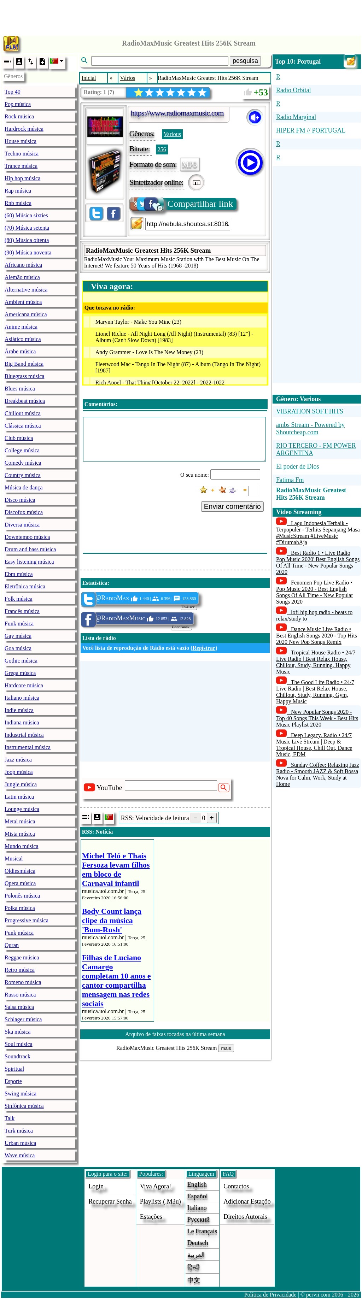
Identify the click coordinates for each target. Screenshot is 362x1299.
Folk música (19, 599)
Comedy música (23, 463)
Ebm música (19, 574)
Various (172, 134)
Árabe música (20, 351)
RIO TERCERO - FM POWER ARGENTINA (316, 449)
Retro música (20, 970)
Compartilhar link (181, 204)
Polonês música (22, 896)
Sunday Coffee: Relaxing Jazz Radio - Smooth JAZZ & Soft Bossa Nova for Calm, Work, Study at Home (317, 774)
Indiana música (22, 722)
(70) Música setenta (27, 228)
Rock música (19, 116)
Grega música (20, 673)
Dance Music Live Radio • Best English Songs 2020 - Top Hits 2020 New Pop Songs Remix (316, 635)
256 (162, 149)
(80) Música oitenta (27, 240)
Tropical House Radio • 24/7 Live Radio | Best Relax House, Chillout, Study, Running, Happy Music (316, 662)
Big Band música (24, 364)
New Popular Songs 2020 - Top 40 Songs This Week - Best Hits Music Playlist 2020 (317, 718)
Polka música (20, 908)
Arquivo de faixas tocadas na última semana (175, 1034)
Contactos (236, 1186)
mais (226, 1048)
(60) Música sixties (26, 215)
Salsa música (19, 1007)
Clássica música (23, 426)
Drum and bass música (30, 549)
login (96, 1186)
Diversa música (22, 525)
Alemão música (22, 277)
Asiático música (23, 339)
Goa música (18, 648)
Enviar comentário (232, 506)
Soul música (19, 1044)
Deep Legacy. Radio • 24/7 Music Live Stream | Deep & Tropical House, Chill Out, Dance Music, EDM (314, 744)
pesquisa (245, 60)
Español (197, 1196)
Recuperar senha (110, 1201)
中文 (193, 1279)
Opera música (20, 883)
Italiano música (22, 698)
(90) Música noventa (28, 252)
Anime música (21, 327)
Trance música (21, 166)
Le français (202, 1231)
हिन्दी (193, 1267)
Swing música (20, 1094)
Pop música (18, 104)
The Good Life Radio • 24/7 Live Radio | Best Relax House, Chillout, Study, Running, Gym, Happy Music (315, 691)
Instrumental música (28, 747)
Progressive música (26, 920)
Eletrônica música (25, 586)
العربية (196, 1254)
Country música (23, 475)
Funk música (19, 624)
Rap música (18, 191)
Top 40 (13, 92)
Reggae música (22, 957)
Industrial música (24, 735)
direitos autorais (245, 1216)
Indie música (19, 710)
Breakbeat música (25, 401)
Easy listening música (29, 562)
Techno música (22, 154)
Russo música (20, 995)
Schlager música (23, 1019)
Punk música (19, 933)
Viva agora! (155, 1186)
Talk (9, 1118)
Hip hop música (22, 178)
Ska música (17, 1032)
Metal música (20, 821)
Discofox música (24, 512)
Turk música (19, 1131)
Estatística (94, 583)
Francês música (22, 611)
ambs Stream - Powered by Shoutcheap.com (310, 428)
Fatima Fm (290, 479)
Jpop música (19, 772)
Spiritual (14, 1069)
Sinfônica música (24, 1106)
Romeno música (23, 982)
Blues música (20, 389)
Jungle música (21, 784)
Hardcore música (24, 685)
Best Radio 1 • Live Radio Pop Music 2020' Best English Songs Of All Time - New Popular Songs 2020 (318, 562)
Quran (12, 945)
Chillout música (23, 413)
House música (20, 141)
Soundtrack (17, 1056)
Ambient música (23, 302)
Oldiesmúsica (20, 871)
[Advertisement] (181, 16)
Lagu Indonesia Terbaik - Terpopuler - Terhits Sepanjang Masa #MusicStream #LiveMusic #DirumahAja (318, 532)
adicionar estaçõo (246, 1201)
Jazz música (18, 760)
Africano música (23, 265)
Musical (14, 859)
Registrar (203, 648)
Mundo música (22, 846)
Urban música (20, 1143)
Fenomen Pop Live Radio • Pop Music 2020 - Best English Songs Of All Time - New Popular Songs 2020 (314, 592)
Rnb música (18, 203)
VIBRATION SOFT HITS (309, 411)
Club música (19, 438)
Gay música (18, 636)
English (197, 1184)
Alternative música (26, 290)
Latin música (19, 797)
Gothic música (21, 661)
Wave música (20, 1155)
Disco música (20, 500)
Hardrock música (24, 129)
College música (22, 450)
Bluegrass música (24, 376)
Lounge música (22, 809)
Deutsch (197, 1242)
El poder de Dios (297, 466)
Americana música (26, 314)
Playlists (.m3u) (160, 1201)
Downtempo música (27, 537)
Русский (198, 1219)
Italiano (197, 1207)
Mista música (20, 834)
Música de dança (24, 487)
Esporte (13, 1081)
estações (151, 1216)
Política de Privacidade (270, 1295)
